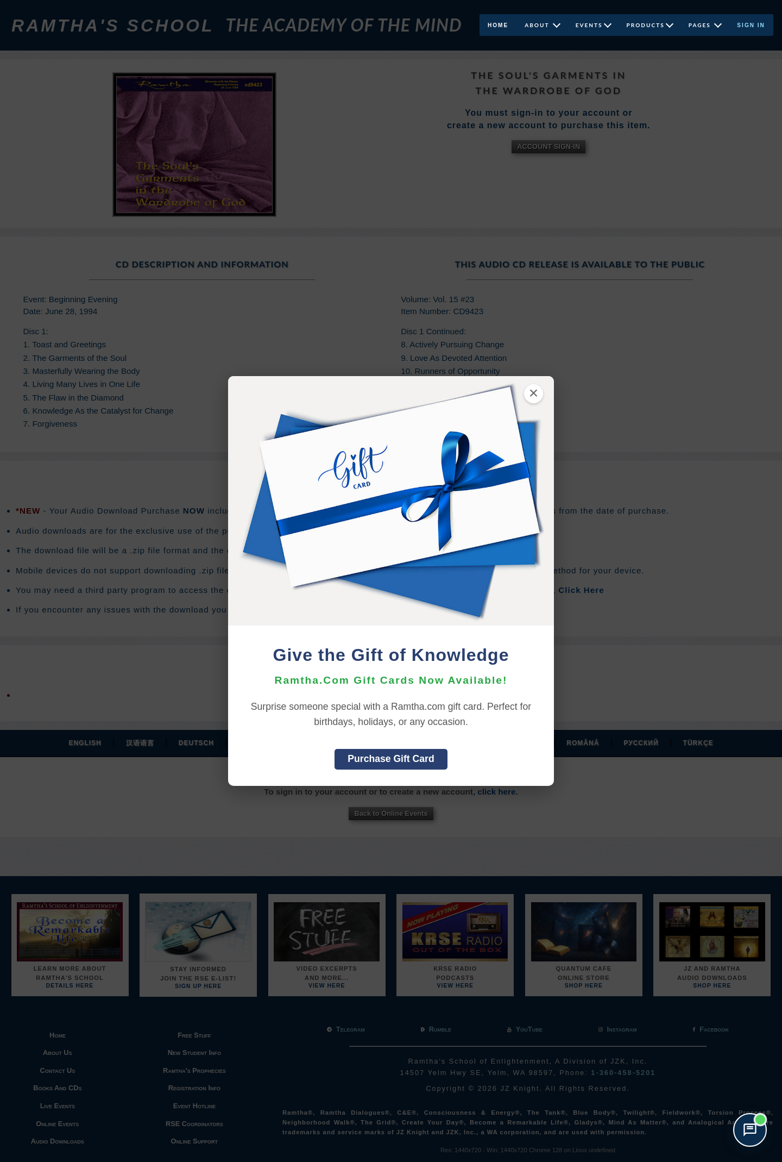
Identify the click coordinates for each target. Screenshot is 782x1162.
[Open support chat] (750, 1130)
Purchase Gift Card (391, 758)
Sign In (751, 25)
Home (498, 25)
